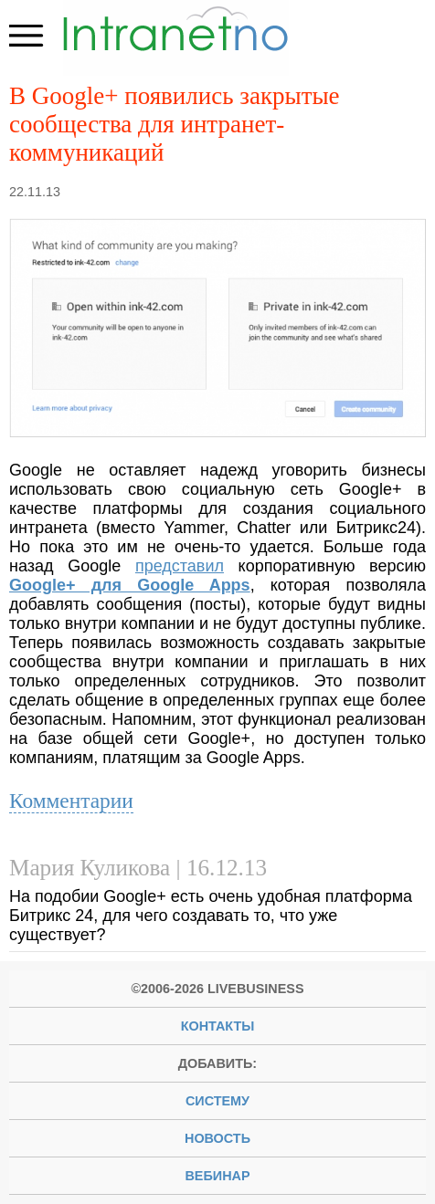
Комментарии (71, 800)
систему (217, 1101)
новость (217, 1138)
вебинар (217, 1175)
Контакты (218, 1026)
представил (179, 566)
